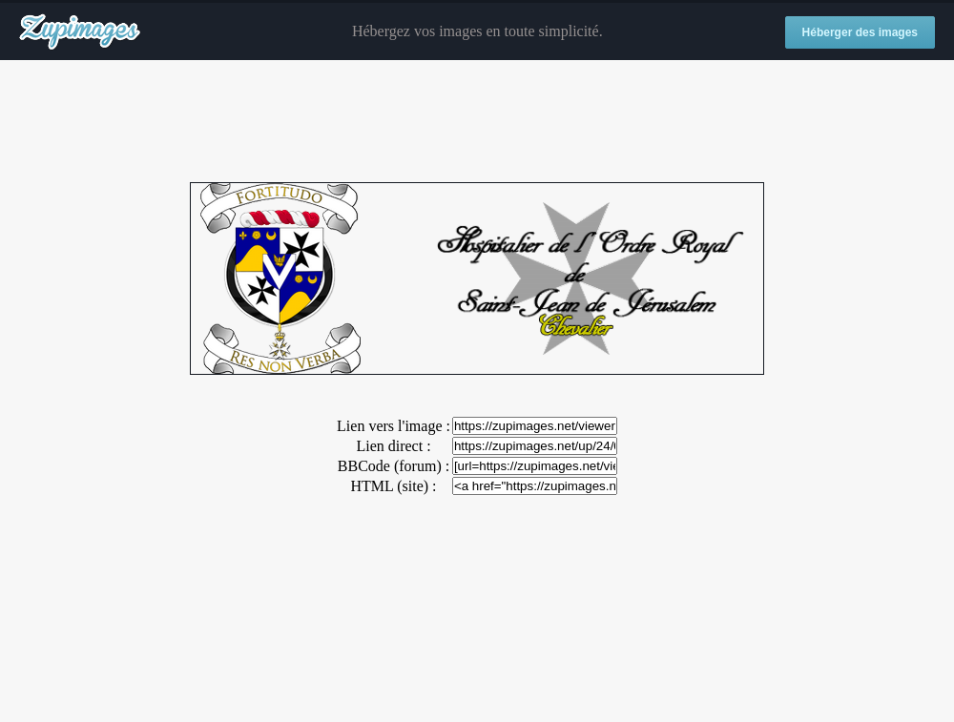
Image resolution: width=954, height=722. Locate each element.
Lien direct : (393, 446)
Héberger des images (860, 32)
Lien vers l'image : (393, 426)
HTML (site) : (393, 486)
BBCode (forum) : (393, 466)
